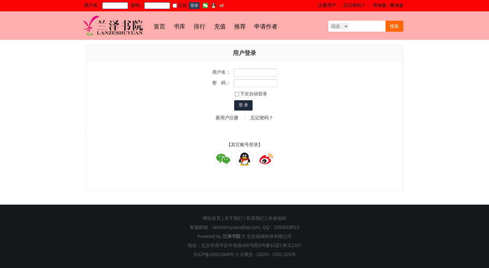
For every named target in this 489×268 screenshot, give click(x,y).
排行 (199, 26)
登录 (194, 5)
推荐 (240, 26)
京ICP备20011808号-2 (215, 254)
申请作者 (265, 26)
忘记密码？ (354, 5)
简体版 (379, 5)
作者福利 (277, 218)
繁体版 (397, 5)
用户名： (221, 72)
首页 (159, 26)
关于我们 (233, 218)
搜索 (394, 26)
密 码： (221, 82)
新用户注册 (227, 117)
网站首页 (212, 218)
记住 (180, 5)
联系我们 (255, 218)
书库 (179, 26)
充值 (220, 26)
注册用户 (327, 5)
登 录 (243, 104)
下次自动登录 (251, 93)
